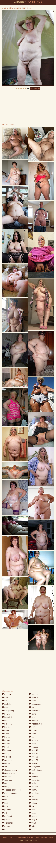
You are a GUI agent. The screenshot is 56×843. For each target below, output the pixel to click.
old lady (33, 740)
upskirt (33, 813)
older (32, 744)
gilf (4, 813)
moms (33, 730)
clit (4, 767)
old (31, 737)
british (5, 747)
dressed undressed (11, 790)
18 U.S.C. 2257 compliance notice (40, 838)
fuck (5, 806)
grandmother (8, 823)
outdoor (33, 747)
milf (31, 727)
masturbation (35, 724)
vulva (32, 823)
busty (5, 754)
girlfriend (7, 816)
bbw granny (8, 711)
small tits (34, 793)
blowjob (6, 740)
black (5, 734)
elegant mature (9, 793)
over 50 (33, 754)
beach (6, 714)
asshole (6, 704)
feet (5, 803)
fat (4, 800)
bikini (5, 730)
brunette (6, 750)
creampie (7, 780)
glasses (6, 820)
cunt (5, 783)
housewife (34, 711)
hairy (5, 829)
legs (32, 717)
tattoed (33, 803)
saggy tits (34, 780)
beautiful (7, 717)
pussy (32, 773)
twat (32, 810)
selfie (32, 783)
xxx (31, 829)
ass (4, 701)
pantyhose (34, 767)
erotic (5, 796)
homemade (35, 704)
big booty (7, 724)
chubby (6, 763)
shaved (33, 787)
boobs (6, 744)
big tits (6, 727)
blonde (6, 737)
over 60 (33, 757)
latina (32, 714)
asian (5, 697)
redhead (33, 777)
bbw (5, 707)
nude (32, 734)
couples (6, 777)
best (5, 721)
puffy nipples (35, 770)
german (6, 810)
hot (31, 707)
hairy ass (34, 694)
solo (32, 796)
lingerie (33, 721)
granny (6, 826)
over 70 (33, 760)
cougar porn (8, 773)
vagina (33, 816)
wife (32, 826)
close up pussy (9, 770)
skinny (33, 790)
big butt (6, 757)
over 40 (33, 750)
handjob (33, 697)
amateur (6, 694)
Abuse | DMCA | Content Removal (15, 838)
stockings (34, 800)
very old (33, 820)
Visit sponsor (35, 88)
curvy (5, 787)
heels (32, 701)
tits (31, 806)
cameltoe (7, 760)
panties (33, 763)
